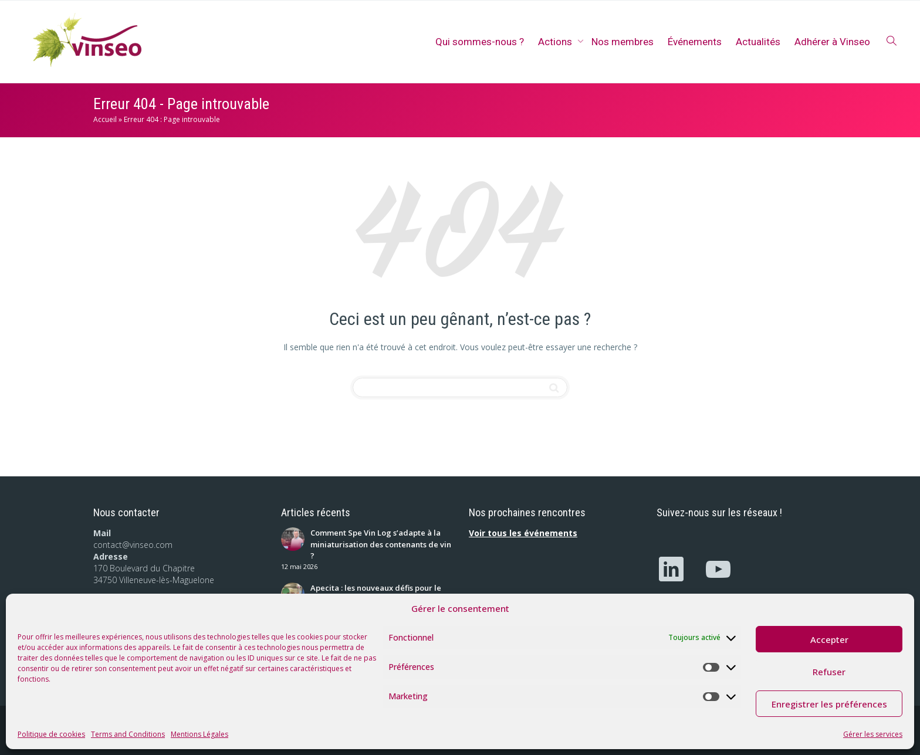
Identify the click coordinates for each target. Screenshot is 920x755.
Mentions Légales (199, 734)
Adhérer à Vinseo (832, 42)
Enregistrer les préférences (829, 704)
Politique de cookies (51, 734)
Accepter (829, 639)
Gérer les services (872, 734)
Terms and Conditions (128, 734)
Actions (556, 42)
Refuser (829, 672)
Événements (695, 42)
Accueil (105, 119)
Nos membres (622, 42)
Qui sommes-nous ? (479, 42)
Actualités (758, 42)
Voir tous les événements (523, 533)
